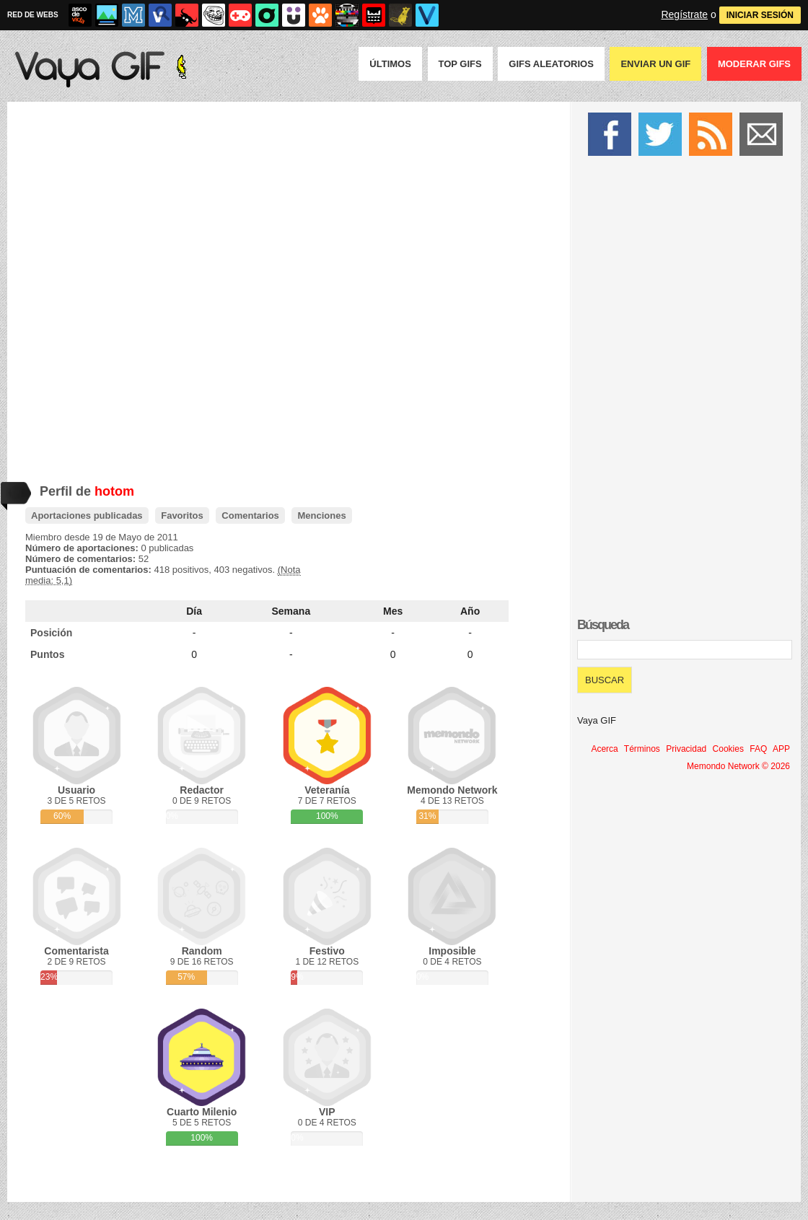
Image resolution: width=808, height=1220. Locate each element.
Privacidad (686, 749)
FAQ (758, 749)
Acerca (604, 749)
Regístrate (684, 14)
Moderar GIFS (754, 63)
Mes (393, 611)
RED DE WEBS (32, 15)
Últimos (390, 63)
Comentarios (249, 515)
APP (781, 749)
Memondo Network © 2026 (738, 766)
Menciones (321, 515)
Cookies (728, 749)
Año (470, 611)
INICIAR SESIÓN (760, 15)
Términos (642, 749)
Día (194, 611)
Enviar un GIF (655, 63)
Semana (291, 611)
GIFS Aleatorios (551, 63)
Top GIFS (460, 63)
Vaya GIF (596, 720)
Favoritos (182, 515)
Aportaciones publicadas (87, 515)
